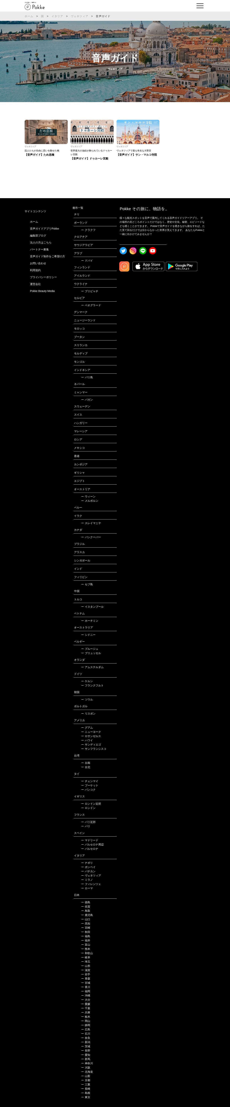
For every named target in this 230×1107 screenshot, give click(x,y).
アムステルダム (92, 667)
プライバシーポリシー (43, 277)
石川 (85, 1033)
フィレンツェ (91, 884)
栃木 (85, 1016)
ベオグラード (91, 305)
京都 (85, 1080)
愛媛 (85, 1004)
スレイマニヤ (91, 523)
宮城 (85, 982)
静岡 (85, 1025)
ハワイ (87, 740)
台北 (85, 767)
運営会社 (35, 284)
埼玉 (85, 961)
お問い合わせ (38, 263)
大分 (85, 999)
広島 (85, 1029)
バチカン (88, 871)
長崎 (85, 1088)
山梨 (85, 1076)
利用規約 (35, 270)
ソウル (87, 699)
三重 (85, 1084)
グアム (87, 727)
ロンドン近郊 (91, 803)
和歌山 (87, 953)
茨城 (85, 1046)
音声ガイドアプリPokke (44, 228)
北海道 (87, 1071)
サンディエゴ (91, 744)
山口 (85, 919)
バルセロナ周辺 (92, 844)
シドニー (88, 634)
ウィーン (88, 496)
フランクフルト (92, 685)
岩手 (85, 974)
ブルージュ (89, 648)
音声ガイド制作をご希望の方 (47, 256)
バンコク (88, 789)
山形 (85, 965)
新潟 (85, 1042)
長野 (85, 1050)
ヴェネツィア (79, 16)
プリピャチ (89, 291)
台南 (85, 762)
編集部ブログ (38, 235)
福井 (85, 940)
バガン (87, 399)
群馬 (85, 1059)
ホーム (29, 16)
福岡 (85, 991)
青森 (85, 978)
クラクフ (88, 229)
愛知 (85, 1054)
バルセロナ (89, 848)
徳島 (85, 902)
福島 (85, 936)
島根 (85, 1092)
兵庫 (85, 1012)
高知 (85, 923)
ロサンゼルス (91, 736)
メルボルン (89, 500)
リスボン (88, 713)
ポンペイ (88, 867)
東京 (85, 1097)
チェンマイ (89, 781)
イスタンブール (92, 606)
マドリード (89, 840)
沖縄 (85, 995)
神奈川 (87, 1063)
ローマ (87, 888)
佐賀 (85, 906)
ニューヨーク (91, 731)
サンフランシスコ (93, 748)
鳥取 (85, 910)
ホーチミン (89, 620)
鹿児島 (87, 915)
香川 (85, 987)
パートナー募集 (39, 249)
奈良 (85, 1037)
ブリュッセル (91, 653)
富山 (85, 944)
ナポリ (87, 862)
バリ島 (87, 377)
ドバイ (87, 260)
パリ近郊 (88, 822)
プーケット (89, 785)
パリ (85, 826)
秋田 (85, 931)
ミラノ (87, 879)
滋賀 (85, 970)
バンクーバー (91, 537)
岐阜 (85, 957)
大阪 (85, 1067)
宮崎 (85, 927)
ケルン (87, 681)
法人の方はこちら (41, 242)
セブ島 (87, 584)
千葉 (85, 1008)
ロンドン (88, 807)
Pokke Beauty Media (42, 291)
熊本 (85, 948)
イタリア (57, 16)
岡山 (85, 1020)
